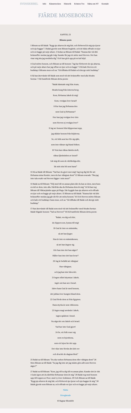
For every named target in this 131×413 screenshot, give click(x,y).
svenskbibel (29, 3)
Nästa (65, 390)
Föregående (65, 395)
